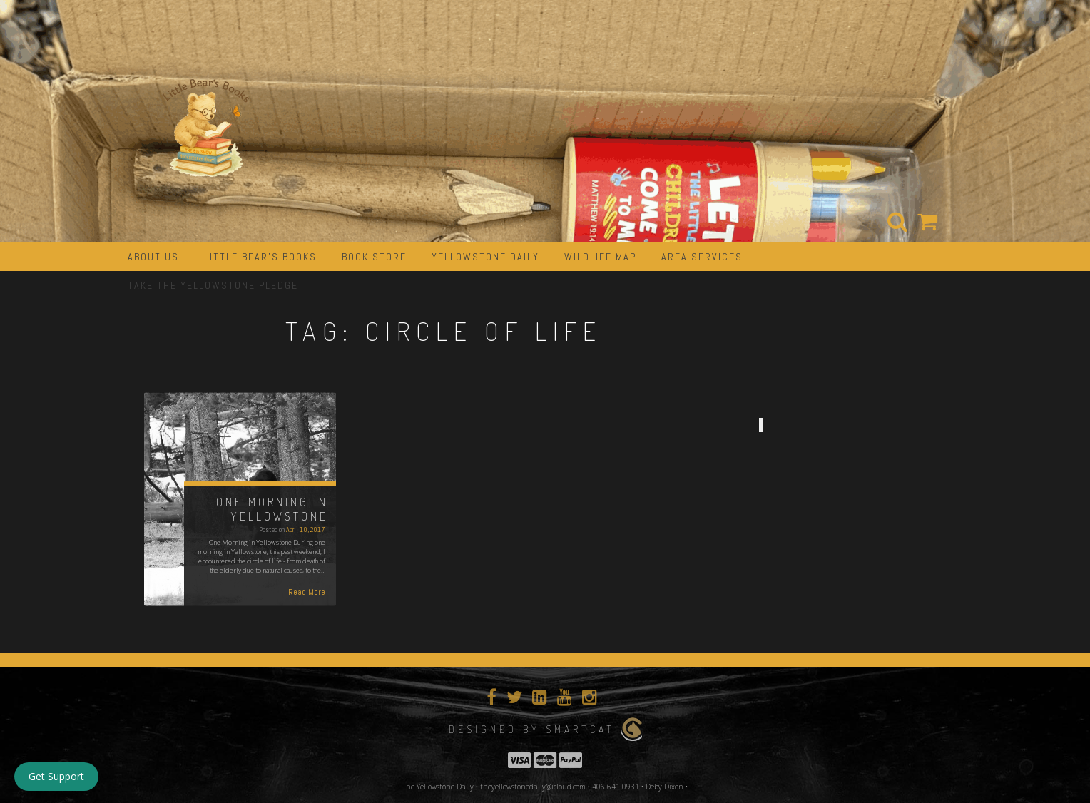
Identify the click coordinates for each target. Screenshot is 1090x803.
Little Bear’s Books (260, 256)
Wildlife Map (600, 256)
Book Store (374, 256)
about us (153, 256)
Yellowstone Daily (485, 256)
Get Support (56, 776)
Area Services (702, 256)
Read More (306, 592)
